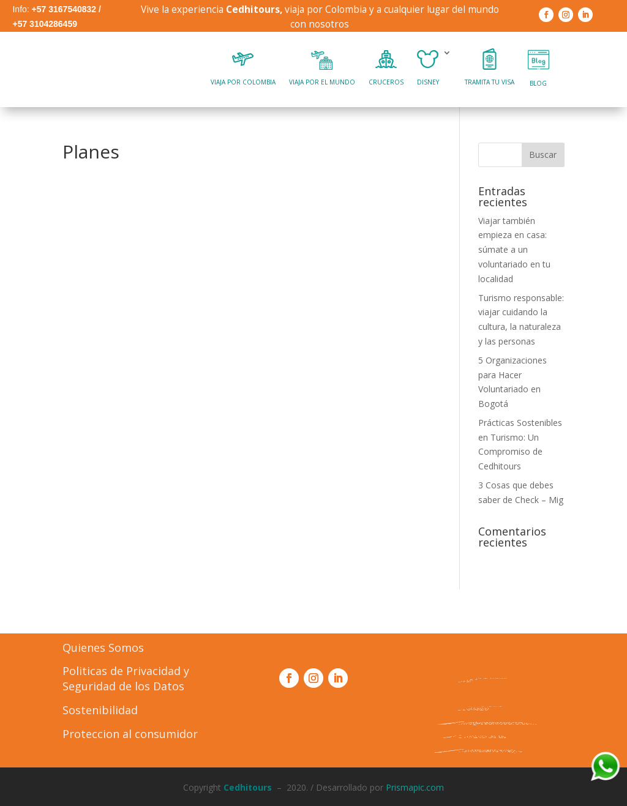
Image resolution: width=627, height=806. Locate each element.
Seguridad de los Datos (123, 686)
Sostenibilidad (100, 710)
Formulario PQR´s (490, 751)
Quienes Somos (103, 647)
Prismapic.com (415, 787)
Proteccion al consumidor (130, 733)
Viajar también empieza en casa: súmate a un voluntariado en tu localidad (514, 250)
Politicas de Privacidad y (125, 670)
